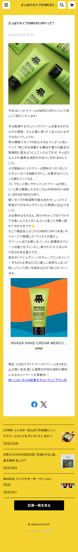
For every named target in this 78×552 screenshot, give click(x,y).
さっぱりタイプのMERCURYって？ (31, 23)
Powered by (39, 531)
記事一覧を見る (39, 505)
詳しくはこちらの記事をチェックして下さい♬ (37, 380)
